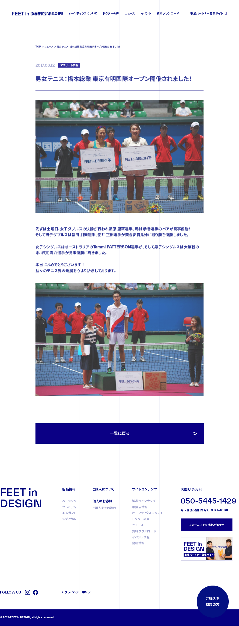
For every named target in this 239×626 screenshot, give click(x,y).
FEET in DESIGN (31, 13)
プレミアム (69, 507)
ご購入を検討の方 (212, 601)
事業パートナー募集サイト (206, 13)
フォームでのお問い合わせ (206, 525)
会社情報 (138, 543)
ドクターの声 (111, 13)
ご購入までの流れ (104, 508)
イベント (146, 13)
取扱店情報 (56, 13)
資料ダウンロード (168, 13)
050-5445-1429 (208, 501)
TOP (38, 63)
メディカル (69, 519)
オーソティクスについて (82, 13)
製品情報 (37, 13)
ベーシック (69, 501)
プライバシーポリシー (79, 592)
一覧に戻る (120, 433)
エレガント (69, 513)
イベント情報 (141, 537)
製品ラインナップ (143, 501)
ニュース (130, 13)
